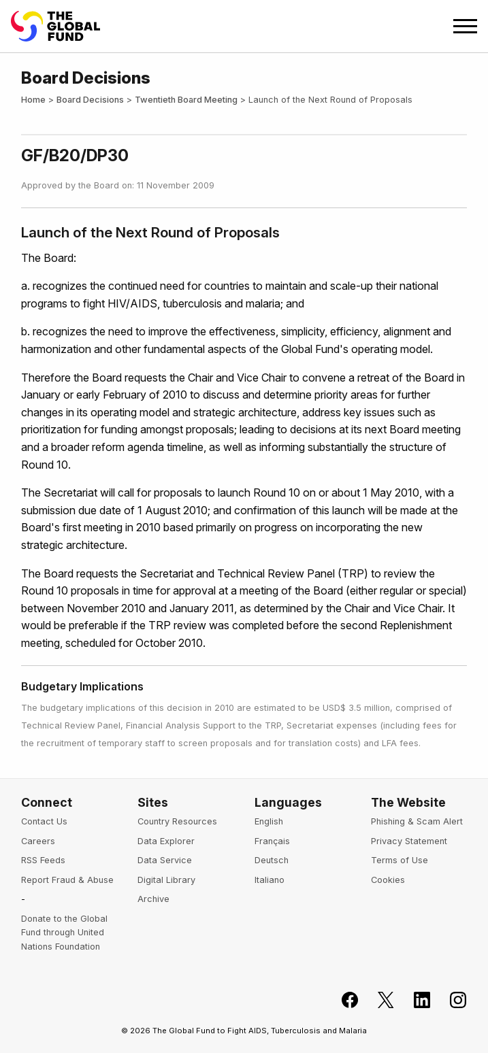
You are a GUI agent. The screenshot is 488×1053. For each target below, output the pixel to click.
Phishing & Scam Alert (417, 821)
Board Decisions (90, 100)
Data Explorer (166, 841)
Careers (38, 841)
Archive (153, 899)
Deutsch (272, 860)
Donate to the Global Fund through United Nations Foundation (64, 933)
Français (272, 841)
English (269, 821)
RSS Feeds (43, 860)
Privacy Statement (409, 841)
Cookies (388, 880)
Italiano (269, 880)
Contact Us (44, 821)
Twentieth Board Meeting (186, 100)
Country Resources (177, 821)
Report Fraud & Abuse (67, 880)
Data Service (164, 860)
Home (33, 100)
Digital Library (166, 880)
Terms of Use (399, 860)
